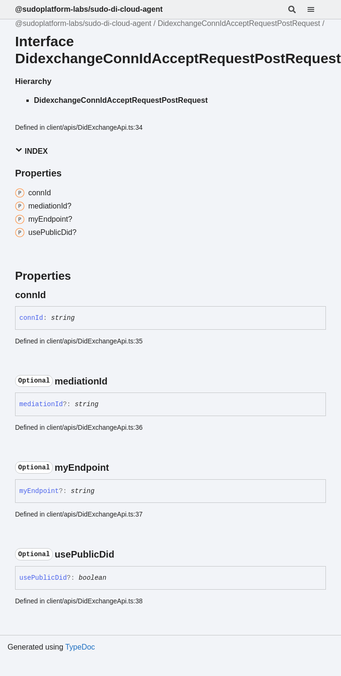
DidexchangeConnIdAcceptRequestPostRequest (239, 23)
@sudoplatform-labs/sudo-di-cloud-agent (88, 9)
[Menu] (316, 9)
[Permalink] (54, 295)
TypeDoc (80, 647)
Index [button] (31, 150)
